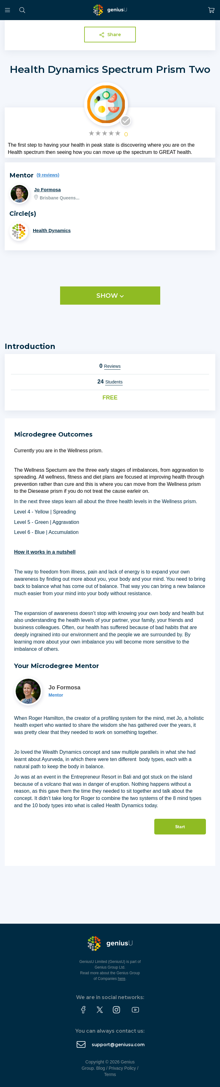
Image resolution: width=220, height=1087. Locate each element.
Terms (110, 1074)
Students (113, 381)
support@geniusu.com (118, 1044)
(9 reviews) (48, 174)
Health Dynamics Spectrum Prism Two (110, 69)
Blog (100, 1068)
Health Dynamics (52, 230)
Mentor (56, 695)
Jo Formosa (47, 189)
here (121, 978)
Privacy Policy (122, 1068)
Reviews (112, 366)
